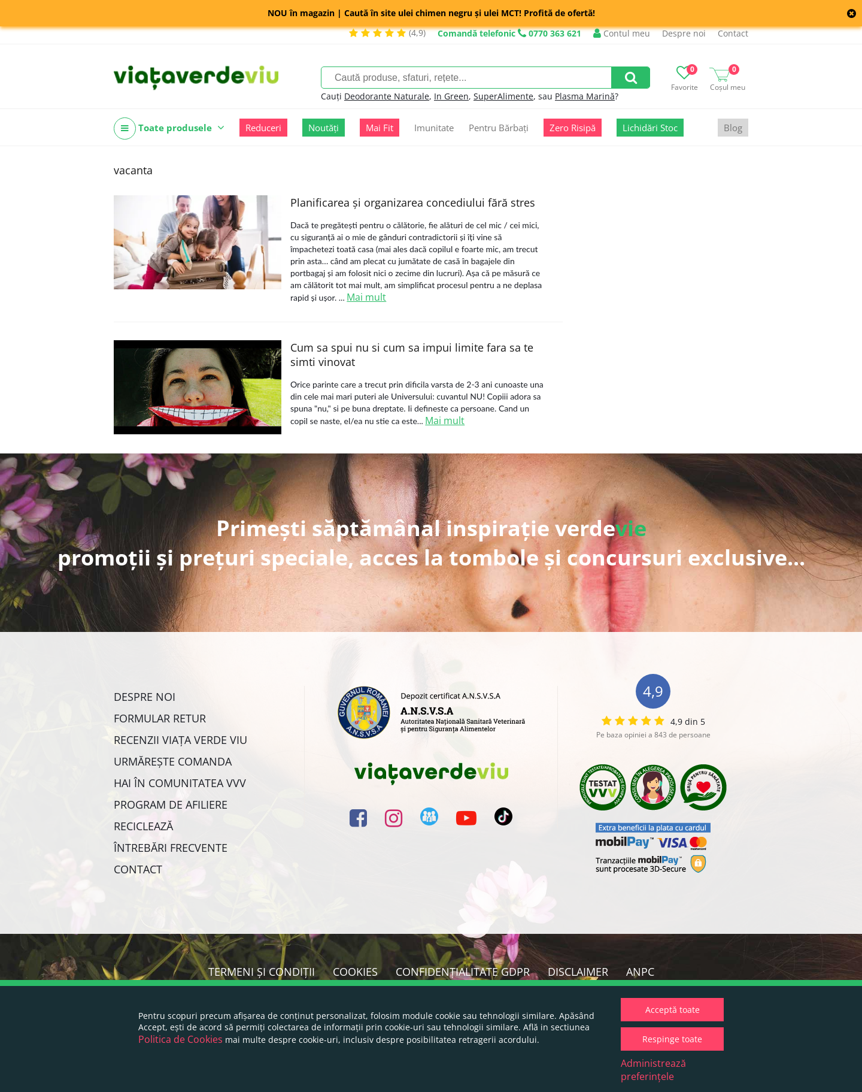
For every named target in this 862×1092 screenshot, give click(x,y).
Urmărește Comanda (173, 761)
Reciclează (143, 826)
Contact (733, 33)
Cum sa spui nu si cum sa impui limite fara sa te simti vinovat (411, 354)
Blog (733, 128)
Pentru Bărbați (499, 128)
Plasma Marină (585, 96)
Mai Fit (379, 128)
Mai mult (366, 297)
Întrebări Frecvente (170, 847)
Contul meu (621, 33)
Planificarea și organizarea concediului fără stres (412, 202)
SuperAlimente (503, 96)
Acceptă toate (672, 1009)
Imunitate (434, 128)
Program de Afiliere (170, 804)
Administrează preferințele (653, 1070)
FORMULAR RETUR (160, 718)
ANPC (640, 971)
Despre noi (684, 33)
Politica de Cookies (180, 1039)
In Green (451, 96)
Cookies (355, 971)
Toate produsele (169, 128)
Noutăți (323, 128)
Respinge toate (672, 1039)
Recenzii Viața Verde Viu (180, 740)
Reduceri (263, 128)
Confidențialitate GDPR (463, 971)
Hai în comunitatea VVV (180, 783)
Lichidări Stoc (650, 128)
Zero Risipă (573, 128)
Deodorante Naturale (386, 96)
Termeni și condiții (261, 971)
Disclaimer (578, 971)
